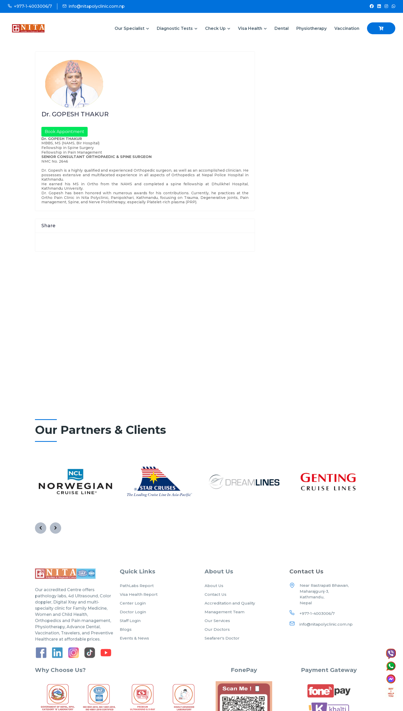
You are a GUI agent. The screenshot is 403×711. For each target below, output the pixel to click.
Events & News (134, 642)
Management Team (224, 616)
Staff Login (130, 625)
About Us (214, 590)
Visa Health (252, 28)
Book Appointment (64, 131)
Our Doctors (217, 633)
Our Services (217, 625)
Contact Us (215, 598)
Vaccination (346, 28)
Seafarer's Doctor (222, 642)
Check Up (217, 28)
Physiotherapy (311, 28)
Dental (281, 28)
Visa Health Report (139, 598)
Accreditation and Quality (230, 607)
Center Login (133, 607)
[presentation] (40, 522)
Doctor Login (133, 616)
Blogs (126, 633)
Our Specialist (132, 28)
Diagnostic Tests (177, 28)
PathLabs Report (137, 590)
